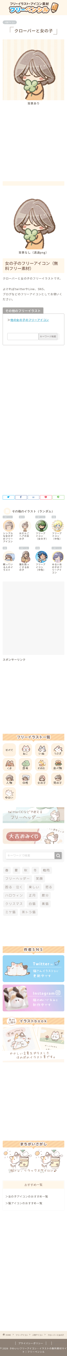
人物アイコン (9, 22)
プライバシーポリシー (30, 1343)
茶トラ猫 (29, 912)
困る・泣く (14, 887)
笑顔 (39, 878)
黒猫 (45, 904)
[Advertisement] (33, 140)
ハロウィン (14, 895)
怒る (49, 887)
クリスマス (14, 904)
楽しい (34, 887)
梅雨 (46, 870)
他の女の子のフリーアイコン (29, 320)
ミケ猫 (10, 912)
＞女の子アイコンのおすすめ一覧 (26, 1196)
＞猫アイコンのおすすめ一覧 (23, 1203)
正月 (32, 895)
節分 (45, 895)
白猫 (32, 904)
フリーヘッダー (17, 878)
